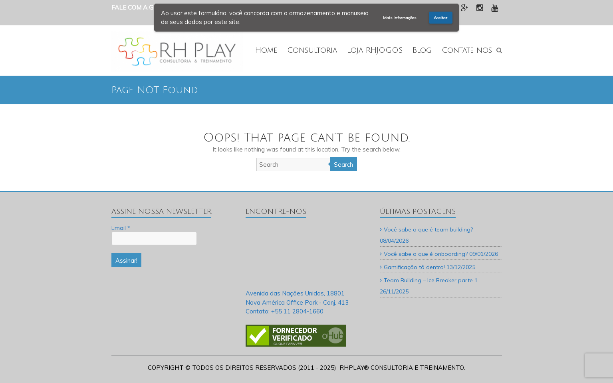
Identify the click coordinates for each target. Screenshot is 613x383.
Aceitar (440, 17)
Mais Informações (399, 17)
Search (343, 164)
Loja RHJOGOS (375, 50)
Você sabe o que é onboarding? (426, 253)
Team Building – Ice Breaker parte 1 (431, 280)
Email (120, 227)
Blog (422, 50)
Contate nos (467, 50)
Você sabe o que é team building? (428, 229)
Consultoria (312, 50)
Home (266, 50)
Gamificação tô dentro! (414, 267)
